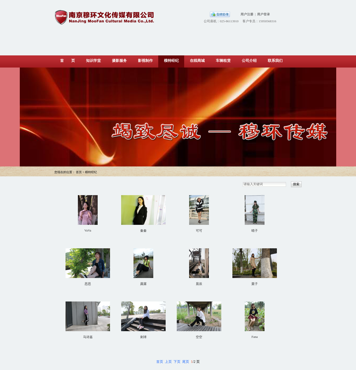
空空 (199, 337)
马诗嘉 (88, 337)
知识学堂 (93, 61)
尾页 (185, 362)
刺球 (143, 337)
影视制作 (145, 61)
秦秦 (143, 230)
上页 (168, 362)
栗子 (254, 284)
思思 (88, 284)
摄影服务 (119, 61)
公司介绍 (249, 61)
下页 (177, 362)
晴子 (254, 230)
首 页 (67, 61)
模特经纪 (171, 61)
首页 (159, 362)
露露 (143, 284)
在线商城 (197, 61)
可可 (199, 230)
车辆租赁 (223, 61)
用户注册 (247, 14)
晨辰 (199, 284)
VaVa (87, 230)
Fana (254, 337)
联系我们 (275, 61)
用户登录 (263, 14)
